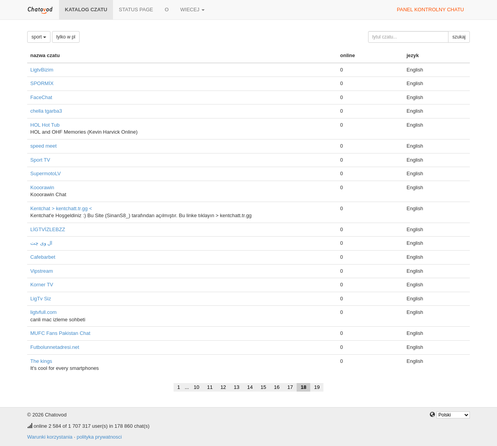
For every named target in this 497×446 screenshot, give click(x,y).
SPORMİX (42, 83)
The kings (41, 361)
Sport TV (40, 160)
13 (236, 387)
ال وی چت (41, 243)
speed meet (43, 146)
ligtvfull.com (43, 312)
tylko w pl (65, 37)
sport (38, 37)
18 (303, 387)
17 (290, 387)
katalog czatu (86, 9)
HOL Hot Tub (44, 125)
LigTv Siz (40, 298)
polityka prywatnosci (99, 437)
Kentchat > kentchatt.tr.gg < (61, 208)
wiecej (192, 9)
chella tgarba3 (46, 111)
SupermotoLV (45, 173)
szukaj (459, 37)
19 (317, 387)
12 (223, 387)
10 (196, 387)
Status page (136, 9)
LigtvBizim (41, 70)
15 (263, 387)
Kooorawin (42, 187)
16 (277, 387)
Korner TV (41, 284)
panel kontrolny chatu (430, 9)
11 (209, 387)
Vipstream (41, 271)
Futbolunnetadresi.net (54, 347)
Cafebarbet (42, 257)
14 (250, 387)
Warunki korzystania (50, 437)
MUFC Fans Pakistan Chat (60, 333)
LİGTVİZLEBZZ (47, 229)
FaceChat (41, 97)
